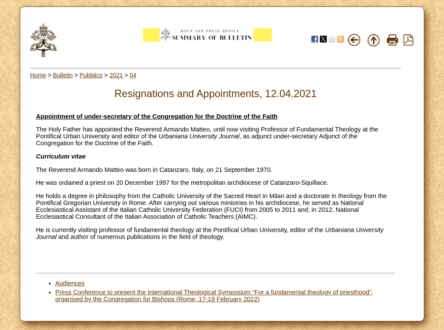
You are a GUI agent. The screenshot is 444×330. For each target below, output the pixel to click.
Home (38, 75)
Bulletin (63, 75)
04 (133, 75)
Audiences (70, 283)
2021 (116, 75)
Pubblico (91, 75)
